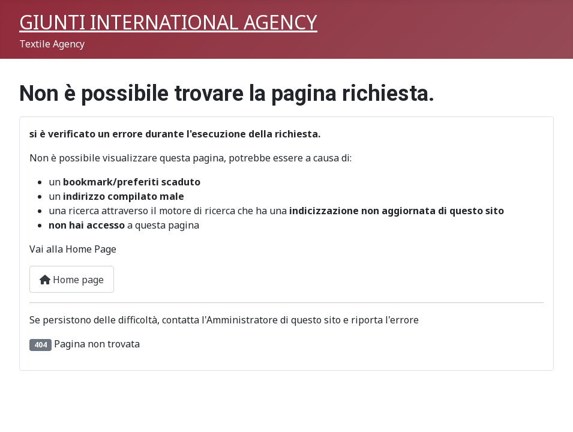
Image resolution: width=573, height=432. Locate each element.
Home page (72, 279)
